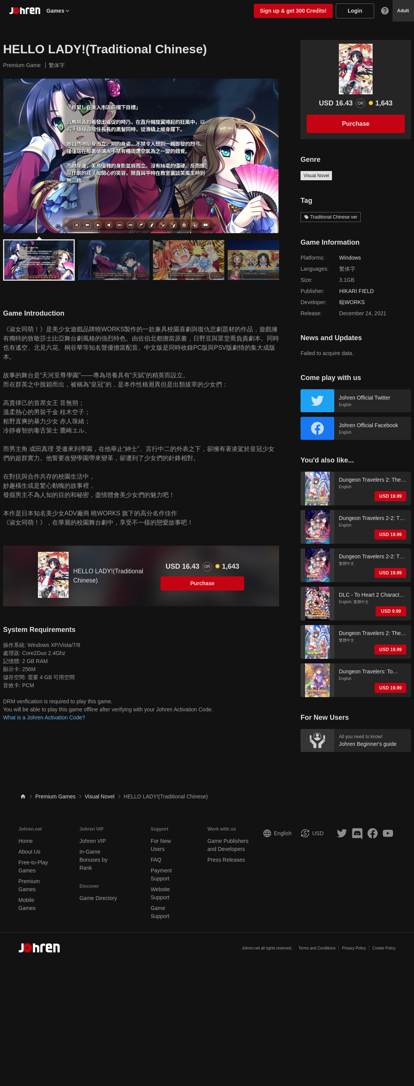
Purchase (202, 583)
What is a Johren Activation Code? (44, 717)
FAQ (156, 860)
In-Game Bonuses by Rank (93, 860)
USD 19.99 (390, 496)
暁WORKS (352, 302)
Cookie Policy (384, 948)
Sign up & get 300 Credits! (293, 11)
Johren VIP (92, 841)
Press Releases (226, 860)
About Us (29, 852)
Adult (403, 10)
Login (355, 11)
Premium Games (55, 796)
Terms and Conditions (316, 948)
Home (25, 841)
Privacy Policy (354, 948)
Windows (350, 258)
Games (58, 11)
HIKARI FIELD (356, 291)
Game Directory (98, 898)
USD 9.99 (391, 611)
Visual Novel (316, 175)
